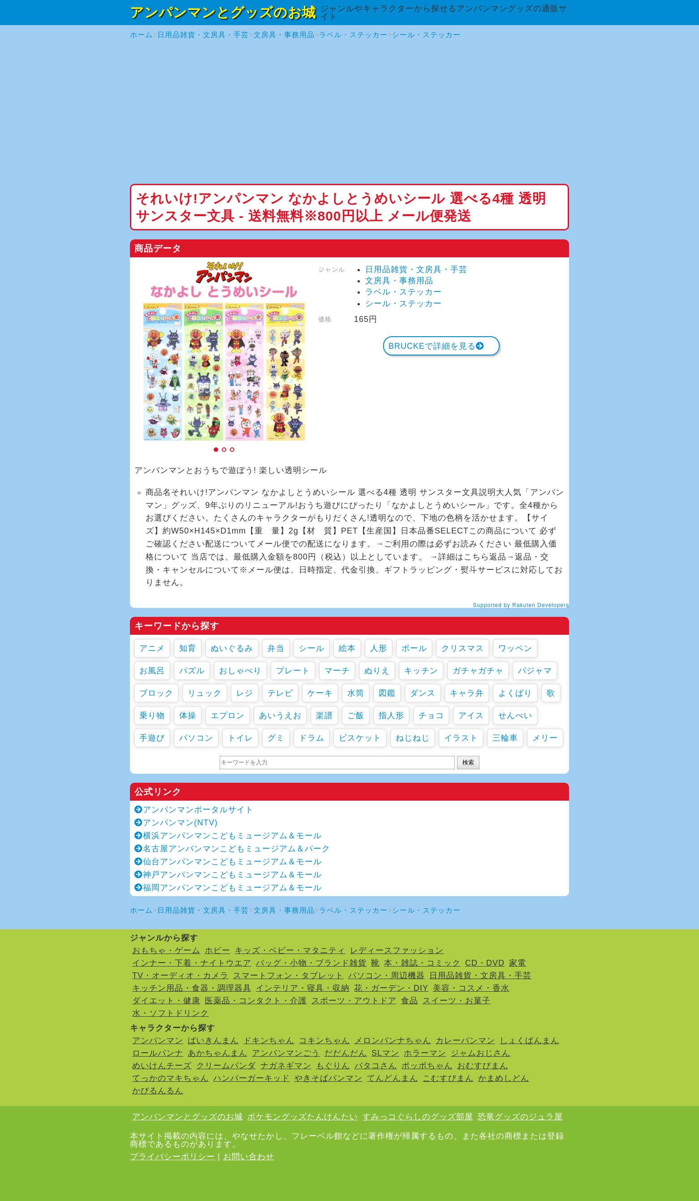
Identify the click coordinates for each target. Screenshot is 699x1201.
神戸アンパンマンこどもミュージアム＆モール (228, 874)
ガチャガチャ (478, 670)
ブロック (156, 693)
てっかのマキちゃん (170, 1078)
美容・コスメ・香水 (471, 988)
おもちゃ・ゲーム (166, 950)
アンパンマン (157, 1040)
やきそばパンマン (328, 1078)
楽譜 (324, 715)
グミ (276, 737)
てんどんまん (392, 1078)
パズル (192, 670)
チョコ (431, 715)
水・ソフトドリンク (170, 1013)
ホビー (217, 950)
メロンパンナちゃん (392, 1040)
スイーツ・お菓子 (457, 1000)
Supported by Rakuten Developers (521, 605)
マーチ (337, 670)
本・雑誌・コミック (422, 962)
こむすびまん (448, 1078)
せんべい (515, 715)
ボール (414, 648)
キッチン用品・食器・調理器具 (191, 988)
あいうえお (280, 715)
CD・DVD (485, 962)
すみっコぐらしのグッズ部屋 (417, 1116)
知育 (187, 648)
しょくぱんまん (529, 1040)
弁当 (276, 648)
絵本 (347, 648)
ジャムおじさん (480, 1053)
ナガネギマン (285, 1065)
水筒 (355, 693)
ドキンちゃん (268, 1040)
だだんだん (345, 1053)
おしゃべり (240, 670)
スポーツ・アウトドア (354, 1000)
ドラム (311, 737)
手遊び (152, 737)
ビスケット (360, 737)
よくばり (515, 693)
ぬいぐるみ (232, 648)
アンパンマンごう (286, 1053)
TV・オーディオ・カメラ (180, 975)
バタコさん (375, 1065)
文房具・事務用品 (284, 35)
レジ (244, 693)
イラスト (461, 737)
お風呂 (152, 670)
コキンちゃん (324, 1040)
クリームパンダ (226, 1065)
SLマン (385, 1053)
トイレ (240, 737)
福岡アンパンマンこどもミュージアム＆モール (228, 887)
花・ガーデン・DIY (391, 988)
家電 (517, 962)
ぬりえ (377, 670)
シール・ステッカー (426, 35)
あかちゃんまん (217, 1053)
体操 (187, 715)
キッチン (421, 670)
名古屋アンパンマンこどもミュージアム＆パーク (232, 848)
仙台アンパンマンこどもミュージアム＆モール (228, 861)
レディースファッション (397, 950)
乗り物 (152, 715)
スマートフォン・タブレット (288, 975)
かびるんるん (157, 1090)
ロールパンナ (157, 1053)
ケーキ (320, 693)
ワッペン (515, 648)
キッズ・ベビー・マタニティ (290, 950)
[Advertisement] (349, 112)
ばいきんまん (213, 1040)
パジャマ (535, 670)
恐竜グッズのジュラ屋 (520, 1116)
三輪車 (505, 737)
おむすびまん (482, 1065)
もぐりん (333, 1065)
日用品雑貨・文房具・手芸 (203, 35)
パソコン (196, 737)
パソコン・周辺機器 (386, 975)
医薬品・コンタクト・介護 (256, 1000)
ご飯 (355, 715)
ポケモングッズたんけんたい (302, 1116)
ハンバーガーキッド (251, 1078)
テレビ (280, 693)
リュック (205, 693)
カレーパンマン (465, 1040)
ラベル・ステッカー (353, 35)
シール (311, 648)
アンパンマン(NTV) (176, 822)
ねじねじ (413, 737)
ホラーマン (425, 1053)
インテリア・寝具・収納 (303, 988)
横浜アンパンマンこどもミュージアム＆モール (228, 835)
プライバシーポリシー (172, 1156)
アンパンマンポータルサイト (194, 809)
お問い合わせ (248, 1156)
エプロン (228, 715)
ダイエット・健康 (166, 1000)
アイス (471, 715)
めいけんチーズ (162, 1065)
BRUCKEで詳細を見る (436, 346)
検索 (468, 762)
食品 (409, 1000)
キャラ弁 (467, 693)
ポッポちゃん (427, 1065)
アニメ (152, 648)
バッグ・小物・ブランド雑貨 (311, 962)
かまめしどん (503, 1078)
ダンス (423, 693)
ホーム (141, 35)
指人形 (391, 715)
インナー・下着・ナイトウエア (191, 962)
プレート (293, 670)
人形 (378, 648)
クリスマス (462, 648)
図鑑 (387, 693)
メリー (545, 737)
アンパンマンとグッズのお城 (223, 12)
